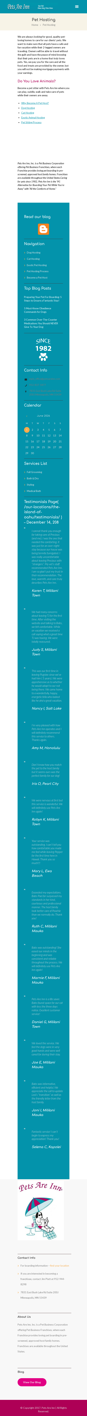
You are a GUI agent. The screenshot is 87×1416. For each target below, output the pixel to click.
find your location (59, 1265)
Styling (30, 484)
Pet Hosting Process (37, 271)
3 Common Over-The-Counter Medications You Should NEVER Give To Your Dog (41, 323)
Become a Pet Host (37, 277)
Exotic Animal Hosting (33, 117)
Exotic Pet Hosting (37, 265)
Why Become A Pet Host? (35, 103)
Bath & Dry (33, 478)
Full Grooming (34, 472)
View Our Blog (32, 1382)
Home (35, 24)
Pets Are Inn (48, 1407)
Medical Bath (34, 490)
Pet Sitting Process (31, 122)
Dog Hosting (28, 107)
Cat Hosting (27, 112)
